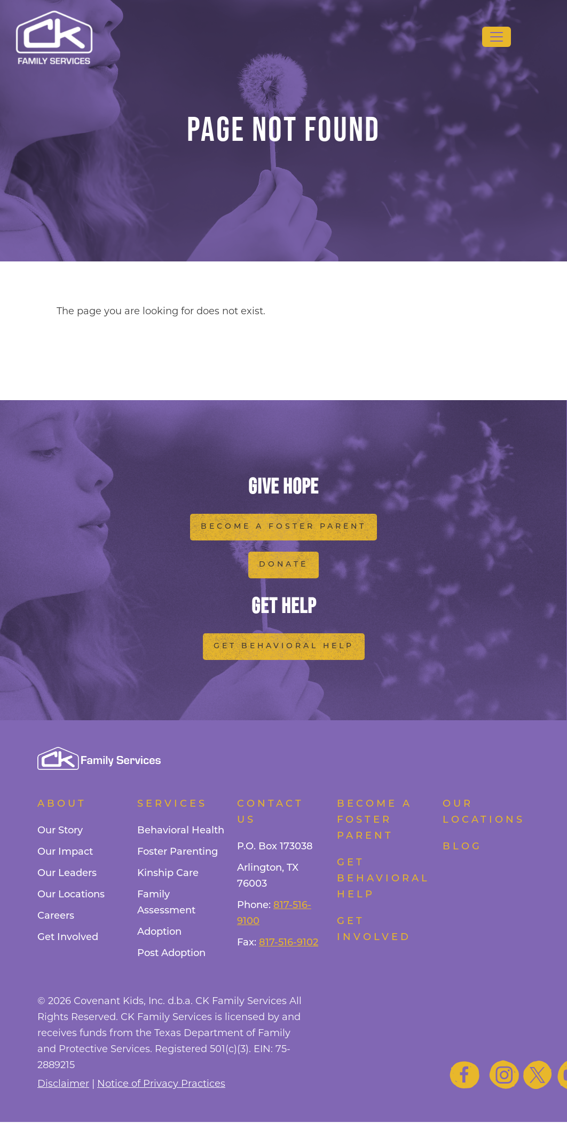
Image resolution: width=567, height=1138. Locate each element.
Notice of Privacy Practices (161, 1084)
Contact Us (270, 812)
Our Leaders (67, 874)
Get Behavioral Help (284, 646)
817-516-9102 (288, 943)
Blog (462, 847)
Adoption (159, 932)
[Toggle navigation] (496, 37)
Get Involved (67, 938)
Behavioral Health (180, 831)
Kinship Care (168, 874)
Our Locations (71, 895)
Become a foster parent (374, 820)
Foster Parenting (177, 852)
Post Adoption (171, 954)
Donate (283, 565)
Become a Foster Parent (283, 527)
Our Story (60, 831)
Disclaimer (63, 1084)
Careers (55, 916)
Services (172, 804)
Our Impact (65, 852)
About (61, 804)
